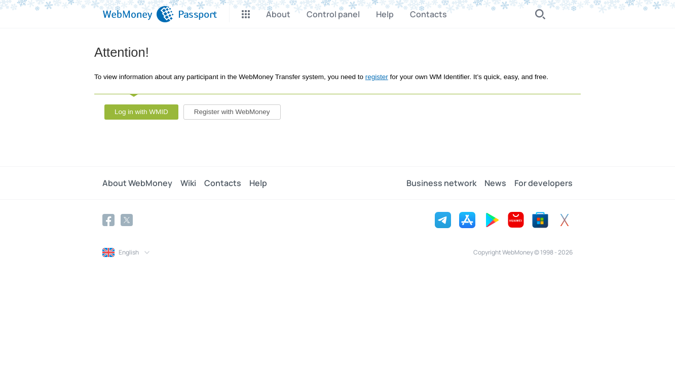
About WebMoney (137, 183)
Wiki (188, 183)
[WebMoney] (138, 14)
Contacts (222, 183)
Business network (441, 183)
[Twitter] (127, 220)
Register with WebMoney (232, 112)
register (376, 77)
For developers (543, 183)
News (495, 183)
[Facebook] (108, 220)
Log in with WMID (141, 112)
